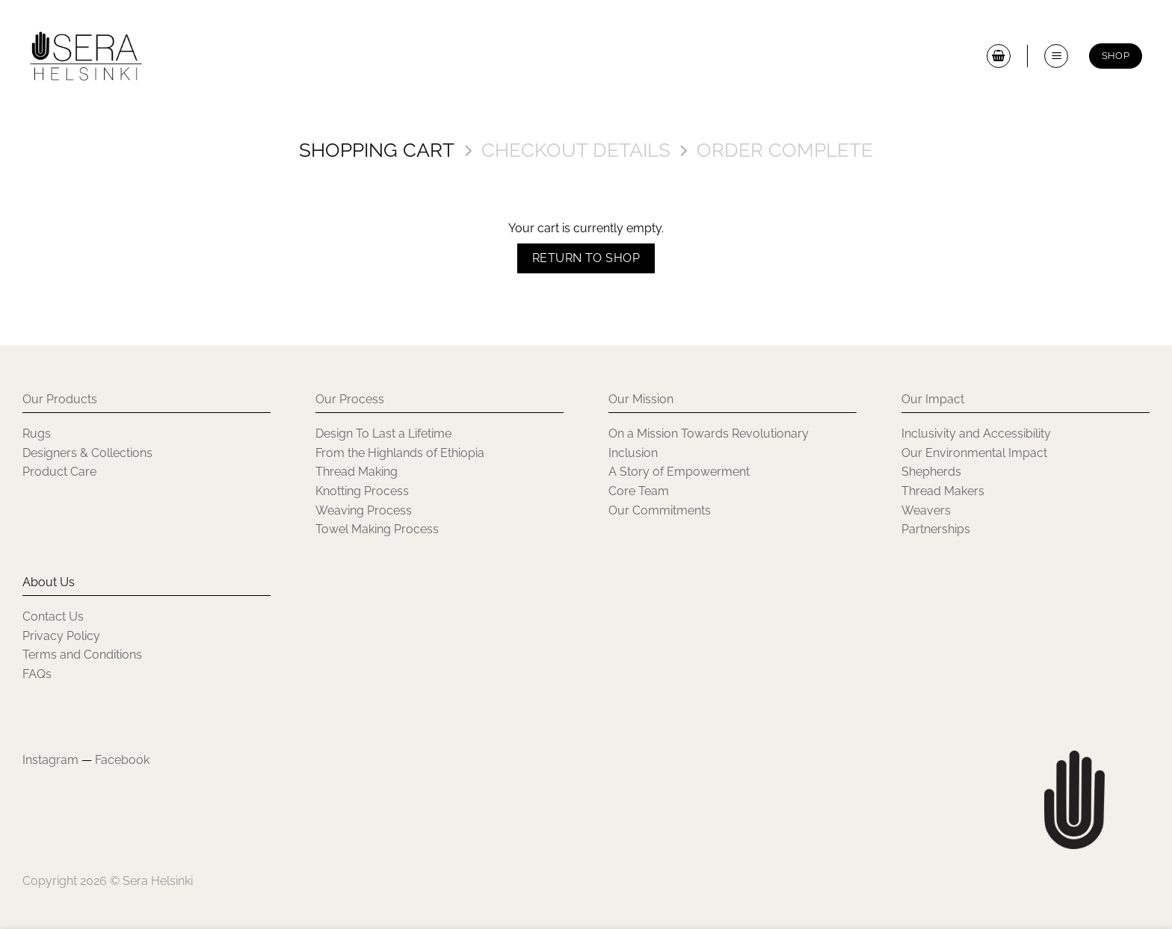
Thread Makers (942, 491)
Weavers (926, 510)
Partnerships (935, 529)
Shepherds (931, 471)
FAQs (37, 674)
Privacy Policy (61, 636)
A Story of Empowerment (679, 471)
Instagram (50, 760)
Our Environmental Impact (974, 453)
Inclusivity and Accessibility (977, 433)
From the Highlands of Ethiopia (399, 453)
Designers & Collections (87, 453)
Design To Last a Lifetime (383, 433)
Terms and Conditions (82, 654)
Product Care (59, 471)
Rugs (36, 433)
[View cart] (999, 56)
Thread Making (356, 471)
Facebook (122, 760)
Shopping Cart (376, 150)
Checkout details (575, 150)
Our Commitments (659, 510)
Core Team (638, 491)
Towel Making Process (377, 529)
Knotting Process (362, 491)
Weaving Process (363, 510)
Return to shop (586, 258)
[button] (1056, 56)
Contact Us (53, 616)
